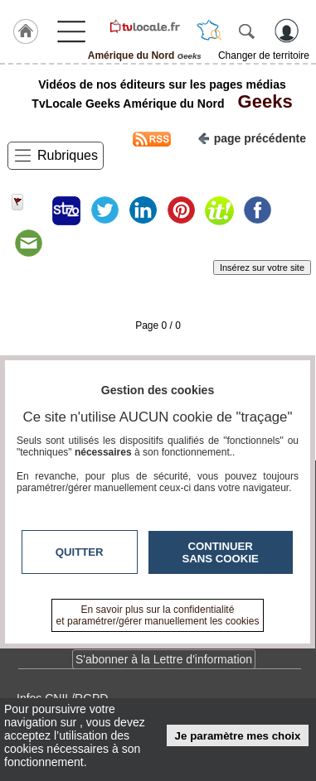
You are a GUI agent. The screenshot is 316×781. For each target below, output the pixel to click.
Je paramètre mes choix (238, 736)
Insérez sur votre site (262, 267)
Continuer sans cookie (220, 552)
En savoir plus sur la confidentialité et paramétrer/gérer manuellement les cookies (158, 615)
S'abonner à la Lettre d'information (163, 659)
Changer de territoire (263, 55)
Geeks (259, 101)
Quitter (80, 552)
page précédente (251, 137)
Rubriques (67, 155)
